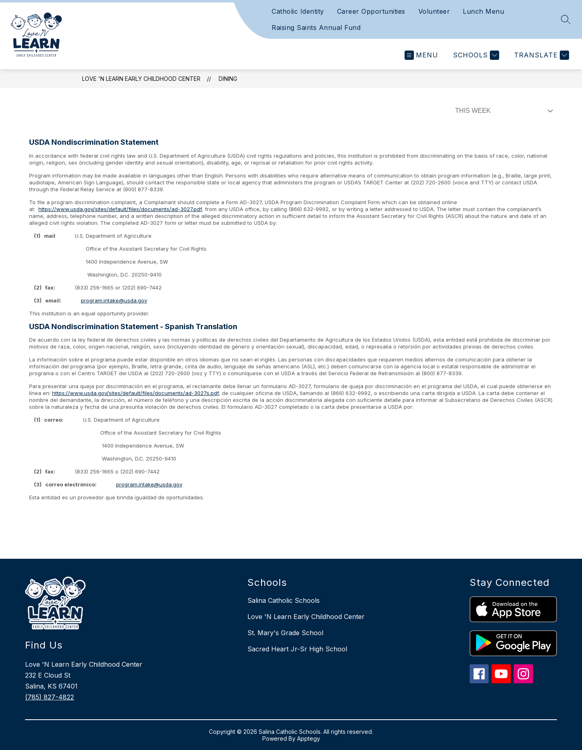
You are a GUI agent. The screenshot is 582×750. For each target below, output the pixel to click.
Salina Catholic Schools (283, 600)
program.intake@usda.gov (114, 300)
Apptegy (308, 738)
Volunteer (434, 11)
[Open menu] (421, 55)
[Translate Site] (540, 55)
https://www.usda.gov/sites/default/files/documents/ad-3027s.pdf (135, 393)
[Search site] (566, 19)
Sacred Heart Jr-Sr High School (297, 649)
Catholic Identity (298, 11)
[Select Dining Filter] (502, 110)
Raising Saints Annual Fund (316, 27)
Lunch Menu (483, 11)
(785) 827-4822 (49, 697)
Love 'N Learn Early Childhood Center (141, 78)
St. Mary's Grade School (285, 633)
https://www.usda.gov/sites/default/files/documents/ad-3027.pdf (120, 209)
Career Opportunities (371, 11)
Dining (228, 78)
